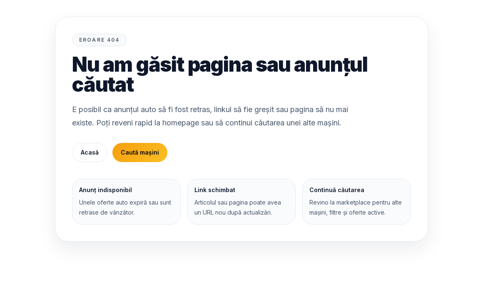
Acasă (90, 152)
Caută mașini (140, 152)
